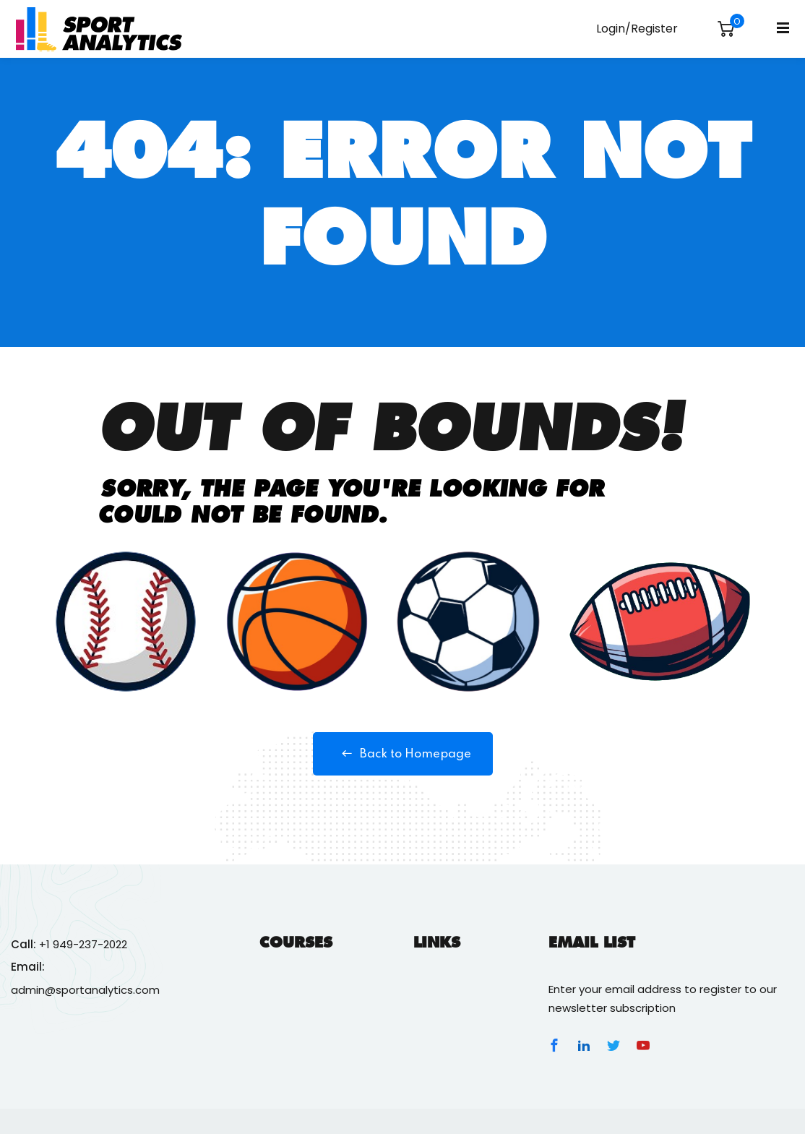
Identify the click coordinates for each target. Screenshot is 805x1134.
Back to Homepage (403, 753)
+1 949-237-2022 (83, 944)
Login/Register (637, 28)
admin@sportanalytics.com (85, 989)
